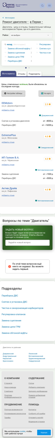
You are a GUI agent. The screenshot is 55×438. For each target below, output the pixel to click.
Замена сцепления (16, 53)
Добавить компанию (37, 387)
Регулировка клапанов (14, 314)
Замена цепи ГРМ (16, 57)
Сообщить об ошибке (37, 414)
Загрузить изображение (38, 391)
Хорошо (44, 432)
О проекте (8, 383)
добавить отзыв (8, 110)
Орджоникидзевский (37, 359)
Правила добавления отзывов (37, 396)
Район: (6, 35)
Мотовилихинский (45, 170)
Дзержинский (47, 115)
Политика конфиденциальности (12, 396)
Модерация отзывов (37, 422)
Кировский (7, 359)
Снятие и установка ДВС (14, 302)
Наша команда (10, 387)
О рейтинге (8, 391)
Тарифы (7, 418)
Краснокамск (8, 361)
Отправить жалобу (36, 418)
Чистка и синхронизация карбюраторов (22, 308)
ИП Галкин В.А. (10, 157)
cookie (22, 431)
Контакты (32, 410)
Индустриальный (9, 356)
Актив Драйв (9, 188)
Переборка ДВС (15, 61)
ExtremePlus (9, 135)
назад (16, 44)
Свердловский (47, 148)
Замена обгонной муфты (19, 49)
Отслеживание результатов (15, 414)
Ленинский (33, 354)
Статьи (31, 383)
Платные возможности (13, 410)
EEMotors (7, 103)
